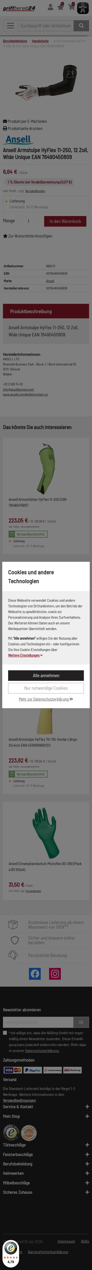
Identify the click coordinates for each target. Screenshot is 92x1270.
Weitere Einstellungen (25, 655)
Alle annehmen (46, 675)
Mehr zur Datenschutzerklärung (46, 698)
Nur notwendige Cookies (46, 688)
